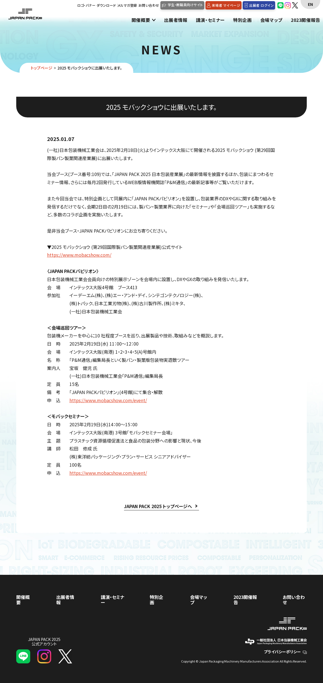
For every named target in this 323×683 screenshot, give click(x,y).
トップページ (41, 68)
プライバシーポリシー (285, 651)
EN (310, 4)
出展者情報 (175, 20)
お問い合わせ (149, 5)
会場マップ (271, 20)
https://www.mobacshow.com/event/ (108, 400)
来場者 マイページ (226, 5)
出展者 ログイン (261, 5)
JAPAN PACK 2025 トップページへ (158, 506)
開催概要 (141, 20)
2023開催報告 (305, 20)
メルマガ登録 (127, 5)
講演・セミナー (210, 20)
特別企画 (242, 20)
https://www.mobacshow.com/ (79, 254)
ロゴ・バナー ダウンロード (96, 5)
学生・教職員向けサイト (185, 4)
